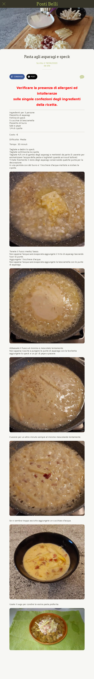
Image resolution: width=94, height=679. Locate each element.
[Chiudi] (3, 3)
